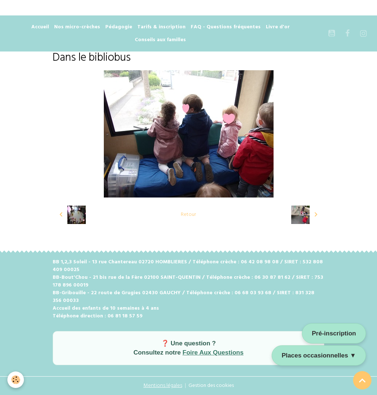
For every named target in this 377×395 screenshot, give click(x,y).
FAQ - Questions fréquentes (226, 27)
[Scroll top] (362, 380)
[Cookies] (15, 379)
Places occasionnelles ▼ (319, 355)
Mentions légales (163, 385)
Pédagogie (118, 27)
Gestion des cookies (211, 385)
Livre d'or (278, 27)
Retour (188, 214)
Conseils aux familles (160, 40)
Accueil (40, 27)
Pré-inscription (334, 333)
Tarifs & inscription (161, 27)
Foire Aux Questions (213, 352)
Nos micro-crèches (77, 27)
